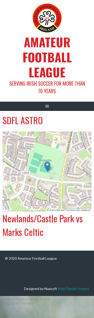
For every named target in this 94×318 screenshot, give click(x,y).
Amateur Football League (47, 57)
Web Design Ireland (73, 288)
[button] (47, 166)
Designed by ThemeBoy (19, 303)
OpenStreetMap (73, 210)
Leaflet (51, 210)
